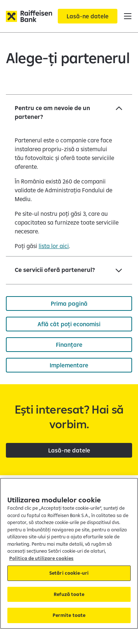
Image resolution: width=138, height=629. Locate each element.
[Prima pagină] (69, 303)
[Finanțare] (69, 344)
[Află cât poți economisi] (69, 324)
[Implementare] (69, 365)
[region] (69, 553)
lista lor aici (54, 246)
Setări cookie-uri (69, 573)
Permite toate (69, 615)
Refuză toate (69, 594)
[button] (127, 16)
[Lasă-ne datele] (87, 16)
